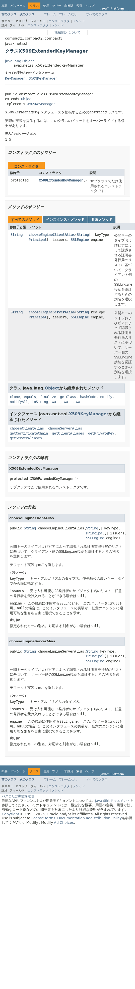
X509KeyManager (43, 78)
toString (40, 402)
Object (27, 99)
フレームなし (68, 14)
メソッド (79, 21)
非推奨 (68, 6)
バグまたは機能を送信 (18, 796)
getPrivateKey (101, 433)
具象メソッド (101, 220)
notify (106, 397)
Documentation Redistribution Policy (89, 818)
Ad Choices (64, 823)
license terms (43, 818)
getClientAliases (68, 433)
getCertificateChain (29, 433)
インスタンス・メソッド (65, 220)
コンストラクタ (59, 21)
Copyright (10, 814)
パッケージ (18, 6)
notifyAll (19, 402)
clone (15, 397)
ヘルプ (89, 6)
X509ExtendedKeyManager (61, 180)
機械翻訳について (67, 32)
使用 (46, 6)
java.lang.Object (19, 61)
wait (56, 402)
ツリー (56, 6)
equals (30, 397)
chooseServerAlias (65, 428)
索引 (79, 6)
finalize (48, 397)
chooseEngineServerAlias (52, 312)
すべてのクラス (96, 14)
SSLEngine (80, 240)
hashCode (88, 397)
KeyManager (15, 78)
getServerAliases (26, 438)
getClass (68, 397)
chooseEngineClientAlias (52, 235)
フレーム (50, 14)
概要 (5, 6)
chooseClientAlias (27, 428)
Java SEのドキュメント (112, 801)
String (17, 235)
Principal (38, 240)
